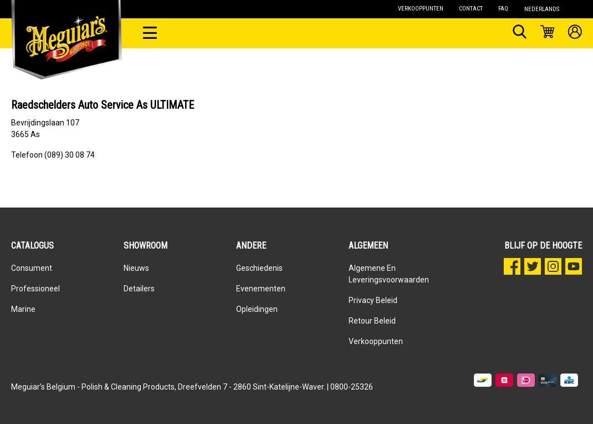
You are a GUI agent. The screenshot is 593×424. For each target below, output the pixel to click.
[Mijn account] (575, 33)
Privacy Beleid (373, 300)
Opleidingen (257, 309)
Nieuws (136, 268)
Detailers (139, 288)
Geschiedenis (259, 268)
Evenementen (260, 288)
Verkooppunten (376, 341)
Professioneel (35, 288)
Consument (31, 268)
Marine (23, 309)
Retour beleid (372, 320)
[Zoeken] (519, 33)
